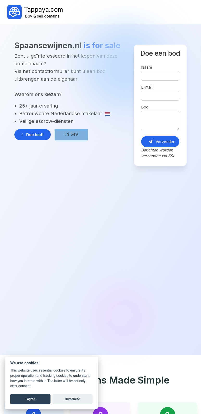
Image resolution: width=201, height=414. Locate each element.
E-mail (146, 87)
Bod (144, 107)
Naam (146, 67)
